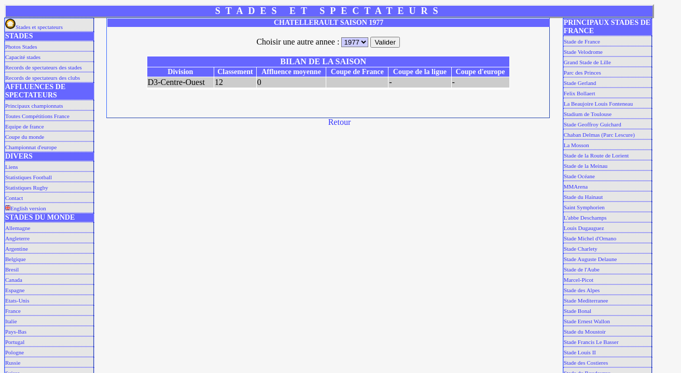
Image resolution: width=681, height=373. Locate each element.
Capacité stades (22, 57)
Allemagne (17, 228)
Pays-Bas (15, 331)
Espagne (14, 290)
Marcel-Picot (578, 280)
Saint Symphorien (584, 207)
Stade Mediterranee (586, 300)
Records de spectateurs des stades (43, 67)
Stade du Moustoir (585, 331)
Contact (14, 198)
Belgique (15, 259)
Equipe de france (24, 126)
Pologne (14, 352)
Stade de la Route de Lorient (596, 155)
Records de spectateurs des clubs (42, 78)
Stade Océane (579, 176)
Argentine (16, 249)
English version (25, 208)
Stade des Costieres (586, 363)
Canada (13, 280)
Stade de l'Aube (582, 269)
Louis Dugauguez (584, 228)
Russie (12, 363)
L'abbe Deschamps (585, 217)
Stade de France (582, 41)
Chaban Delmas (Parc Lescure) (599, 135)
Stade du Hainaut (583, 197)
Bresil (12, 269)
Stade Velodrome (583, 52)
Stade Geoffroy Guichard (592, 124)
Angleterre (17, 238)
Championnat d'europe (31, 147)
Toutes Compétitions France (37, 116)
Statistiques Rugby (26, 187)
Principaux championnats (34, 106)
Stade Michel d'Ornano (590, 238)
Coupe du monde (24, 137)
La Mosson (576, 145)
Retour (339, 122)
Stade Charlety (580, 249)
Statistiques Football (28, 177)
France (13, 311)
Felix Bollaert (579, 93)
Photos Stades (21, 47)
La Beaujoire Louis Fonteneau (598, 104)
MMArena (576, 186)
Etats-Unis (17, 300)
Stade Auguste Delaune (590, 259)
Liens (11, 167)
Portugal (14, 342)
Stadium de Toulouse (588, 114)
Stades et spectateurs (34, 27)
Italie (11, 321)
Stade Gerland (580, 83)
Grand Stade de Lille (587, 62)
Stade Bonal (577, 311)
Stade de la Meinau (586, 166)
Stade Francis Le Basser (591, 342)
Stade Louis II (580, 352)
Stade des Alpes (582, 290)
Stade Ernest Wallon (587, 321)
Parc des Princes (582, 72)
